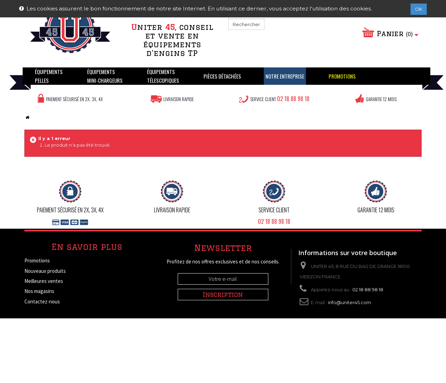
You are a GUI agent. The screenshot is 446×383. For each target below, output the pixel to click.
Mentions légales (42, 322)
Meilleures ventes (43, 281)
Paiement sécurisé (44, 352)
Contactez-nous (42, 301)
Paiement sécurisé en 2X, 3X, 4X (74, 99)
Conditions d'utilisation (49, 332)
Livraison (34, 311)
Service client (279, 99)
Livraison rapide (178, 99)
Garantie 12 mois (381, 99)
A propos (34, 342)
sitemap (33, 362)
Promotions (37, 260)
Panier (393, 34)
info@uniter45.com (349, 302)
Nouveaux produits (45, 271)
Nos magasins (39, 291)
